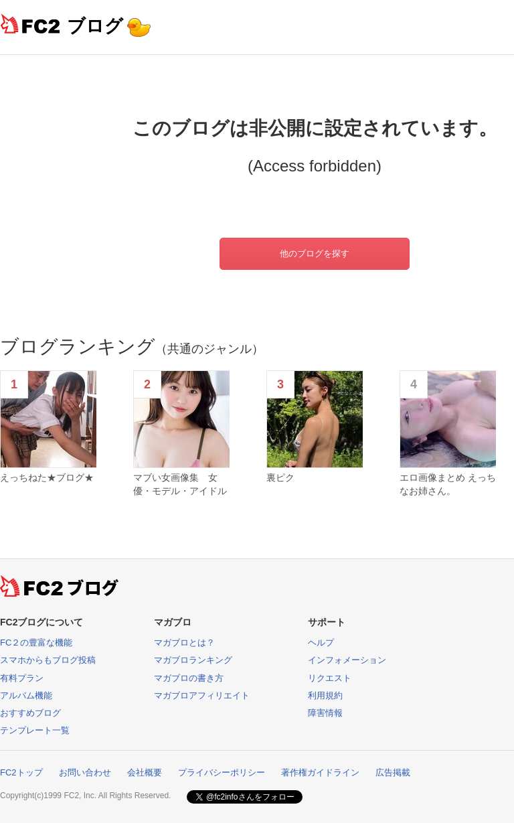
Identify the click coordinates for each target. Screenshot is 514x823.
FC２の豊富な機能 (36, 643)
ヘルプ (321, 643)
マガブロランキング (193, 660)
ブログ (95, 25)
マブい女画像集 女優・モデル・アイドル (180, 484)
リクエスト (329, 678)
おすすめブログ (30, 713)
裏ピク (280, 477)
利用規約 (325, 695)
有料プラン (22, 678)
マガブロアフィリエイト (202, 695)
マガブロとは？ (184, 643)
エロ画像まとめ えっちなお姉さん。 (448, 484)
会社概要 (144, 772)
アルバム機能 (26, 695)
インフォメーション (347, 660)
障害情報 (325, 713)
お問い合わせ (85, 772)
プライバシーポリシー (221, 772)
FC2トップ (21, 772)
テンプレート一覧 (35, 730)
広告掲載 (392, 772)
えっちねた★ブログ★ (47, 477)
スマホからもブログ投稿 (48, 660)
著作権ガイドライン (320, 772)
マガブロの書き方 (189, 678)
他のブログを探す (314, 253)
